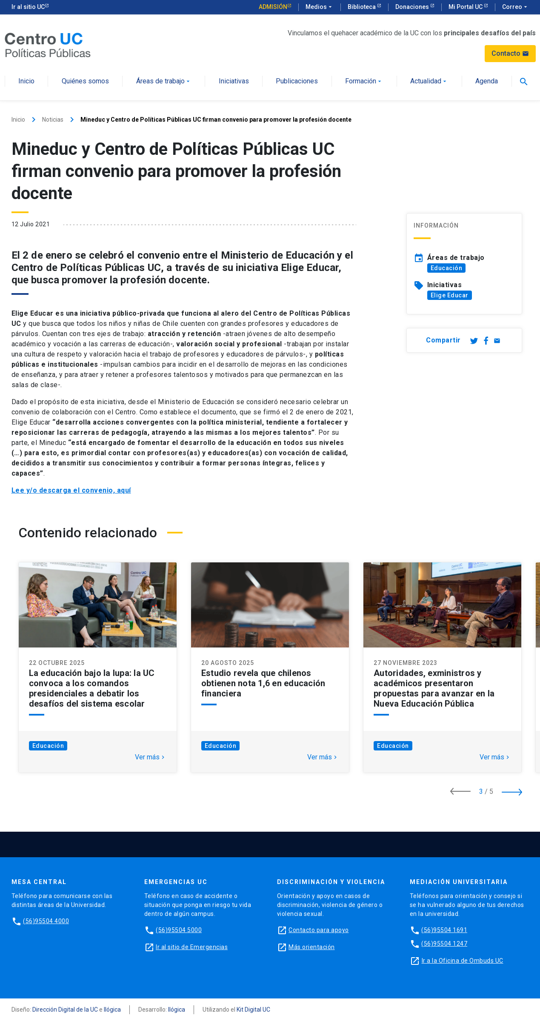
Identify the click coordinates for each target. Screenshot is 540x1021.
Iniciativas (234, 81)
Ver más (150, 757)
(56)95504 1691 (444, 930)
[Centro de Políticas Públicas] (48, 44)
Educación (447, 268)
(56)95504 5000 (179, 930)
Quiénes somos (85, 81)
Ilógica (112, 1009)
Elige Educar (450, 295)
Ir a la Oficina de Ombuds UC (462, 960)
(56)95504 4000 (46, 921)
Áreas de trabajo (163, 81)
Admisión (273, 6)
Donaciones (412, 6)
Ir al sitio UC (28, 6)
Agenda (486, 81)
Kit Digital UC (253, 1009)
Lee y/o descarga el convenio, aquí (71, 490)
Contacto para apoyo (319, 930)
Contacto (510, 53)
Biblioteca (362, 6)
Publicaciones (297, 81)
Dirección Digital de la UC (65, 1009)
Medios (320, 7)
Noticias (52, 119)
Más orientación (312, 947)
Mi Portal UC (466, 6)
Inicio (26, 81)
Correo (515, 7)
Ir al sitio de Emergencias (192, 947)
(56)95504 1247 (444, 944)
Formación (364, 81)
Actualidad (429, 81)
